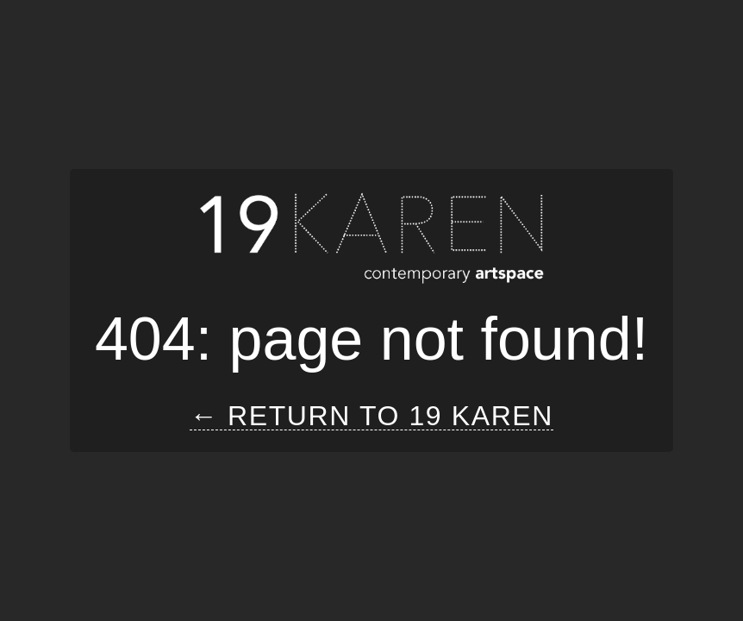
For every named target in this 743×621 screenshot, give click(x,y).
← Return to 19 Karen (371, 416)
